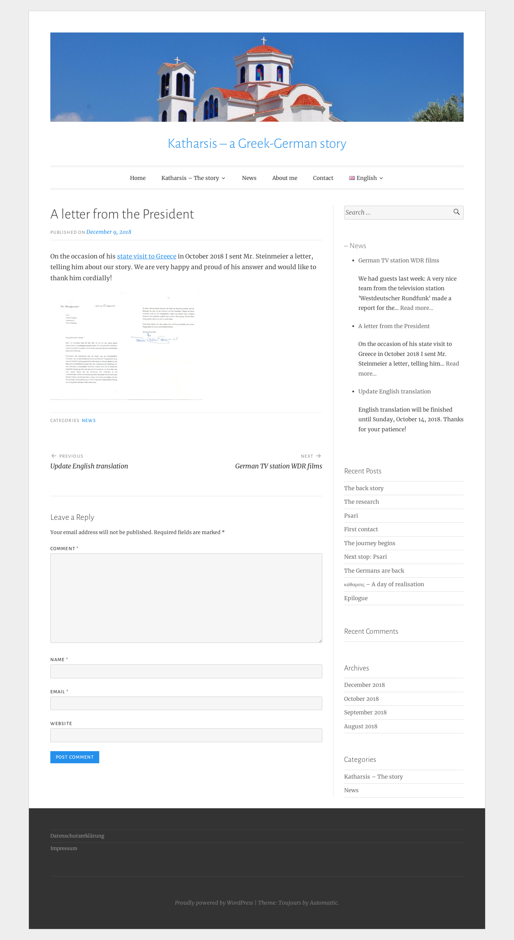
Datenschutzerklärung (77, 836)
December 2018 (364, 685)
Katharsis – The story (190, 178)
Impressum (63, 848)
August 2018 (361, 726)
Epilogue (356, 598)
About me (284, 178)
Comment (64, 548)
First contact (361, 529)
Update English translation (394, 391)
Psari (351, 515)
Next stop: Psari (365, 556)
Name (59, 659)
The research (361, 501)
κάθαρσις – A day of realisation (384, 584)
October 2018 (361, 698)
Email (59, 691)
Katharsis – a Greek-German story (257, 143)
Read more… (416, 308)
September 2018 (365, 712)
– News (355, 246)
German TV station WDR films (398, 260)
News (249, 178)
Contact (323, 178)
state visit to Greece (146, 256)
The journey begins (369, 543)
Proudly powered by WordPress (214, 902)
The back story (364, 488)
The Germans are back (374, 570)
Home (138, 178)
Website (61, 723)
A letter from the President (394, 326)
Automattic (324, 902)
